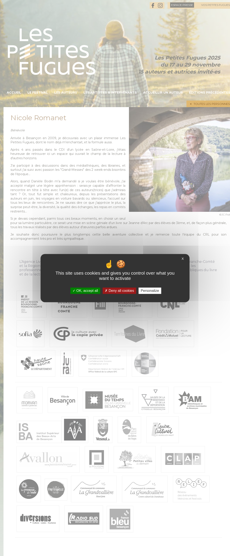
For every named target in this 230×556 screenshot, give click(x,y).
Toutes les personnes (212, 104)
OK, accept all (85, 291)
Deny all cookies (119, 291)
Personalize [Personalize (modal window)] (150, 291)
